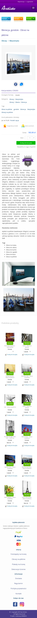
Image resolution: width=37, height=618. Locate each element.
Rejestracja (21, 1)
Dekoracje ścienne (18, 569)
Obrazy (4, 41)
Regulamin (18, 583)
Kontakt (19, 593)
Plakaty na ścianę (18, 564)
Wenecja (24, 102)
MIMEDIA (24, 616)
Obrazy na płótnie (7, 112)
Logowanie (30, 1)
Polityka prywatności (18, 588)
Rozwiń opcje (14, 120)
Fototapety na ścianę (18, 554)
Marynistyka (14, 41)
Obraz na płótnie (6, 109)
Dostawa (18, 578)
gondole (16, 109)
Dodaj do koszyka (27, 143)
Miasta (17, 102)
